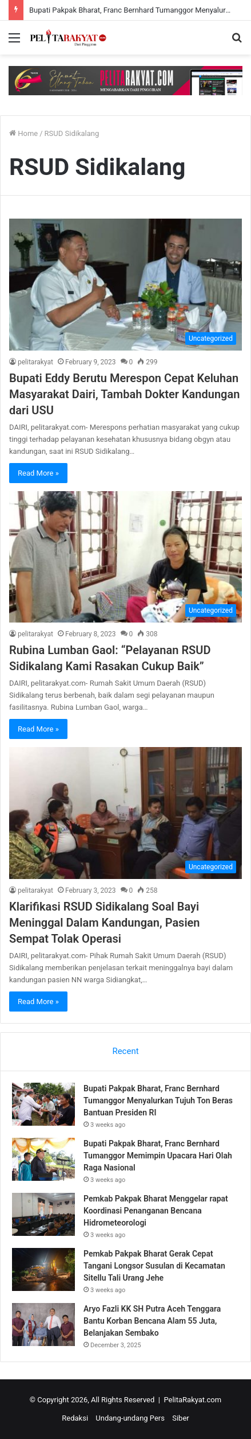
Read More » (38, 473)
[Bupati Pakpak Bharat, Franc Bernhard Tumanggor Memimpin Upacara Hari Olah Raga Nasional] (43, 1159)
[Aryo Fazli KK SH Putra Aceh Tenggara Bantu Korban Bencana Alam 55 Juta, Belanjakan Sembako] (43, 1324)
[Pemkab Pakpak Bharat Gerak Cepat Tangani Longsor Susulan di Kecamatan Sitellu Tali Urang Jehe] (43, 1269)
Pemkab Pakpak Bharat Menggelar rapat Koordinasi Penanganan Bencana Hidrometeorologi (155, 1210)
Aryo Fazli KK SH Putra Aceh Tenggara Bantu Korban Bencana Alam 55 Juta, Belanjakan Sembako (152, 1320)
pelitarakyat (35, 362)
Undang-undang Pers (130, 1418)
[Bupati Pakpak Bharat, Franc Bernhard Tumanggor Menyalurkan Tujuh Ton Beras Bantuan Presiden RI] (43, 1104)
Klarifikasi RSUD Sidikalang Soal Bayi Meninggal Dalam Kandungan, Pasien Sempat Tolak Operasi (104, 923)
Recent (125, 1051)
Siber (180, 1418)
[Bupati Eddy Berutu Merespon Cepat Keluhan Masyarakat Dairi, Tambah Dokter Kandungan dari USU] (125, 285)
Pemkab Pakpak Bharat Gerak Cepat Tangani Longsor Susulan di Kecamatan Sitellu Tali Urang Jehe (154, 1265)
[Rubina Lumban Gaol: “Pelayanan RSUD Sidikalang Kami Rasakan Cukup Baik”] (125, 557)
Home (23, 133)
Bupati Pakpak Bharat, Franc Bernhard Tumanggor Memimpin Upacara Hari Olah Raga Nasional (157, 1155)
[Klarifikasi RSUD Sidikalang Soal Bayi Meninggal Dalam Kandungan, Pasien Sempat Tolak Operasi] (125, 813)
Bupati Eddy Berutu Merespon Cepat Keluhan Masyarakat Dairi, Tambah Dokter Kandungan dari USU (124, 394)
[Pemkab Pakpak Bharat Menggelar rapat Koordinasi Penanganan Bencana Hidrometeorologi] (43, 1214)
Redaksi (75, 1418)
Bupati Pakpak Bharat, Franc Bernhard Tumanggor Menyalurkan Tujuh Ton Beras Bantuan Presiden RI (158, 1100)
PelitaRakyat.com (192, 1399)
